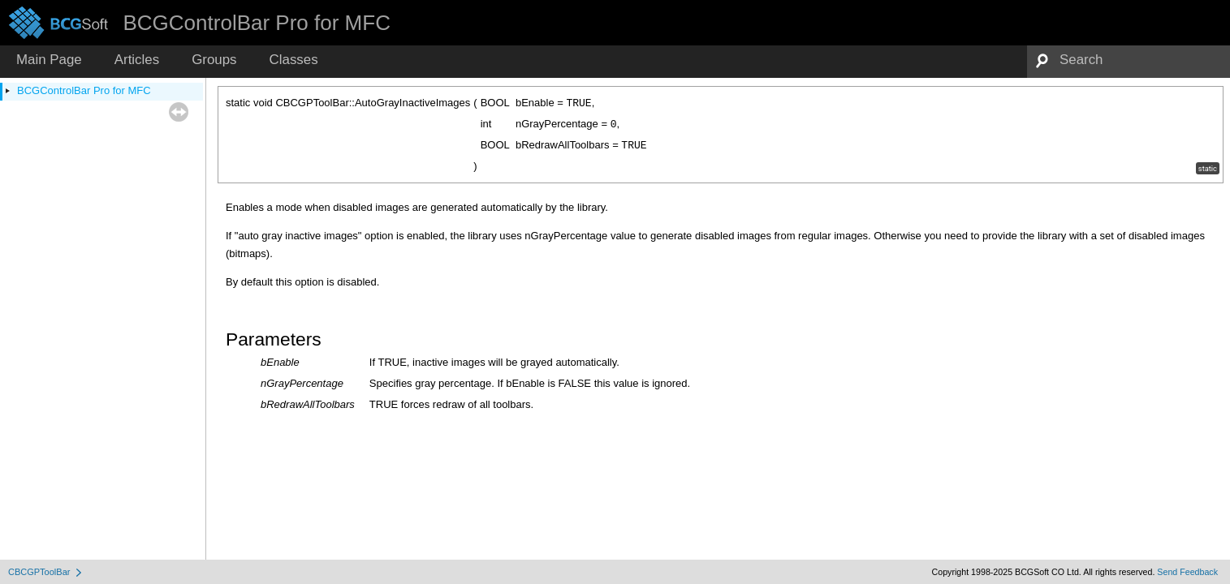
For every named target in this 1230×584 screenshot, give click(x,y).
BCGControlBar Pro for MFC (84, 90)
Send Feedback (1187, 572)
